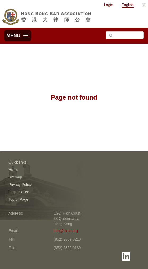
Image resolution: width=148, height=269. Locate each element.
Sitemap (15, 177)
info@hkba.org (66, 231)
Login (108, 5)
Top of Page (18, 199)
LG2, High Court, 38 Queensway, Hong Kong (68, 218)
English (128, 5)
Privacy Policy (20, 184)
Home (13, 170)
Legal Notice (18, 192)
